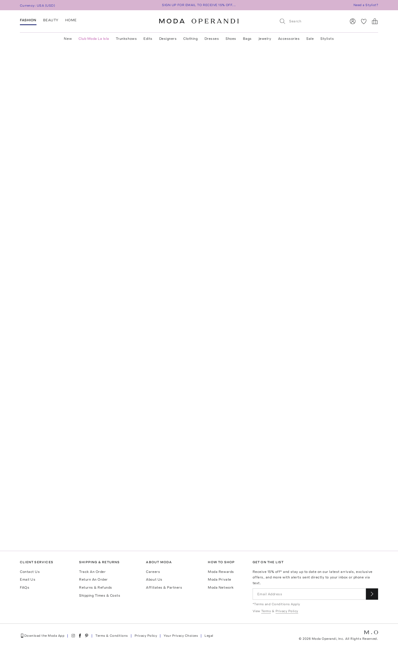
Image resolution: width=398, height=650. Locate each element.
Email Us (27, 579)
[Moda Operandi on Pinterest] (86, 635)
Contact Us (30, 572)
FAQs (24, 587)
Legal (209, 636)
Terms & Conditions (111, 636)
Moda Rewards (221, 572)
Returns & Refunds (95, 587)
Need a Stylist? (366, 5)
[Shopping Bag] (374, 21)
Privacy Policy (146, 636)
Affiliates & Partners (164, 587)
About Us (154, 579)
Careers (153, 572)
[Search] (310, 21)
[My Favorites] (363, 21)
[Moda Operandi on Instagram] (73, 635)
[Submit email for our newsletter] (372, 594)
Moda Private (219, 579)
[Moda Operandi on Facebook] (80, 635)
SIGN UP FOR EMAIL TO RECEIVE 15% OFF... (199, 5)
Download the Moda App (42, 635)
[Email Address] (309, 594)
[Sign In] (352, 21)
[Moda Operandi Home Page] (199, 21)
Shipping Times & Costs (99, 595)
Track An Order (92, 572)
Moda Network (221, 587)
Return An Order (93, 579)
